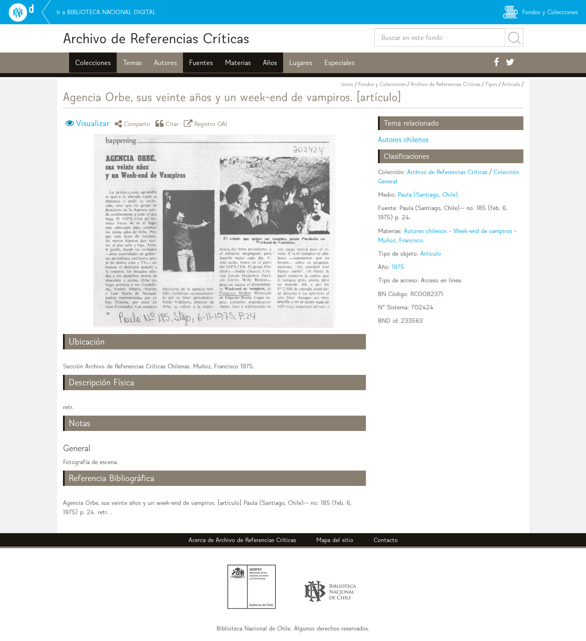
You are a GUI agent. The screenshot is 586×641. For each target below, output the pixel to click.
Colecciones (93, 62)
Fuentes (201, 62)
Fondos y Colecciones (382, 84)
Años (270, 62)
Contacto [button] (386, 540)
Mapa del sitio (334, 540)
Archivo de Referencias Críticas (156, 38)
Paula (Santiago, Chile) (428, 194)
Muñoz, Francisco (400, 240)
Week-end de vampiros (482, 231)
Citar (168, 123)
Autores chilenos (403, 139)
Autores (165, 62)
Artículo (511, 84)
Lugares (300, 62)
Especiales (339, 62)
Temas (132, 62)
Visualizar (92, 123)
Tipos (491, 84)
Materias (238, 62)
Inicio (347, 84)
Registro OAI (207, 123)
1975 (398, 267)
